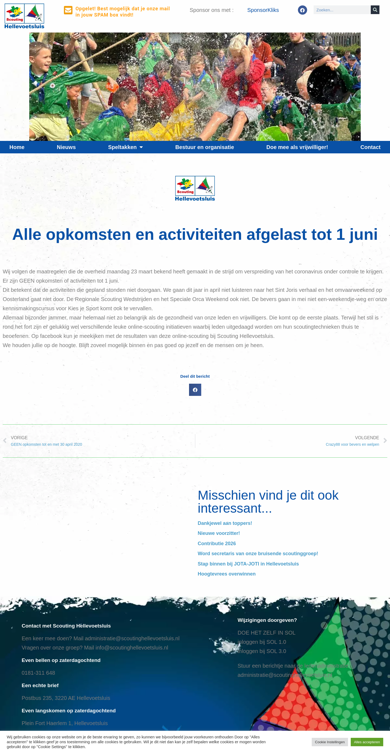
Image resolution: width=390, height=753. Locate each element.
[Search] (375, 9)
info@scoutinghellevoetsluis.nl (132, 648)
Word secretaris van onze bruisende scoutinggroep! (258, 553)
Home (17, 147)
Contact (370, 147)
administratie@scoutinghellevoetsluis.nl (132, 638)
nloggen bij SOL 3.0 (262, 651)
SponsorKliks (263, 10)
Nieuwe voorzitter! (219, 533)
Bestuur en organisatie (204, 147)
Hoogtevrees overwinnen (227, 574)
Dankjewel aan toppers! (225, 523)
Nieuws (66, 147)
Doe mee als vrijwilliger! (297, 147)
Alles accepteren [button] (367, 742)
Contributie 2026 (217, 543)
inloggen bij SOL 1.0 (262, 642)
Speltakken (125, 147)
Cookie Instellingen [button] (330, 742)
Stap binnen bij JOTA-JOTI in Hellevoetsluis (248, 564)
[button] (195, 390)
